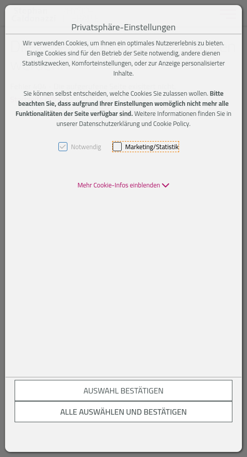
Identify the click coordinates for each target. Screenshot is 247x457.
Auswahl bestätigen (123, 390)
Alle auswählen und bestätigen (123, 411)
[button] (123, 185)
